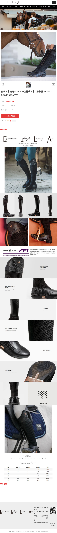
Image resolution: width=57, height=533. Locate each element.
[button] (54, 2)
